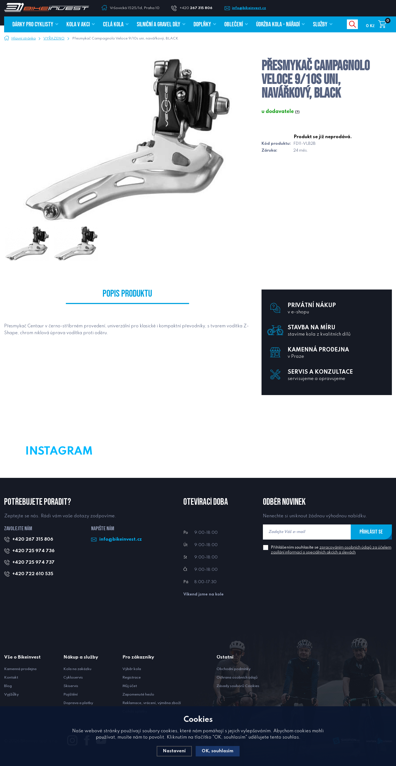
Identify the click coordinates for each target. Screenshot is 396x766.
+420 (198, 8)
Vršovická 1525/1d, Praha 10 (134, 8)
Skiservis (70, 686)
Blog (8, 686)
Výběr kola (131, 669)
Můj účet (129, 686)
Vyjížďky (11, 694)
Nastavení (174, 751)
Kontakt (11, 677)
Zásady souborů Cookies (238, 686)
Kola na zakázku (77, 669)
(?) (297, 112)
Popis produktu (127, 295)
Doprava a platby (78, 703)
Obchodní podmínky (234, 669)
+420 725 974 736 (33, 551)
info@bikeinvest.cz (251, 8)
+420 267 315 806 (33, 539)
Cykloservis (73, 677)
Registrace (131, 677)
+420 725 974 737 (33, 562)
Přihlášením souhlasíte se (331, 550)
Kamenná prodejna (20, 669)
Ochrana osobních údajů (237, 677)
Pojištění (70, 694)
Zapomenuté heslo (138, 694)
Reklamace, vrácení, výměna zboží (151, 703)
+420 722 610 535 (33, 574)
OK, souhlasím (217, 751)
